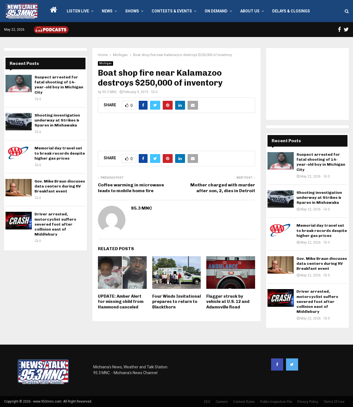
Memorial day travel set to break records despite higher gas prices (59, 153)
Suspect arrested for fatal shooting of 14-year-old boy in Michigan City (58, 85)
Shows (132, 11)
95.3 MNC (109, 92)
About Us (250, 11)
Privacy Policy (307, 402)
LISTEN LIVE (78, 11)
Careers (222, 402)
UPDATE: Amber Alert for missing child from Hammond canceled (120, 302)
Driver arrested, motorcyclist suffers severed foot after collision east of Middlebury (55, 224)
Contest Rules (244, 402)
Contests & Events (172, 11)
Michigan (105, 63)
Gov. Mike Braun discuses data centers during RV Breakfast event (59, 186)
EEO (207, 402)
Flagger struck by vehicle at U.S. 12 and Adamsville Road (227, 302)
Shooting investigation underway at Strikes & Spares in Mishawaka (57, 120)
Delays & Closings (291, 11)
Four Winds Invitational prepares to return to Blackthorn (176, 302)
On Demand (216, 11)
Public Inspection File (276, 402)
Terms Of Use (333, 402)
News (107, 11)
